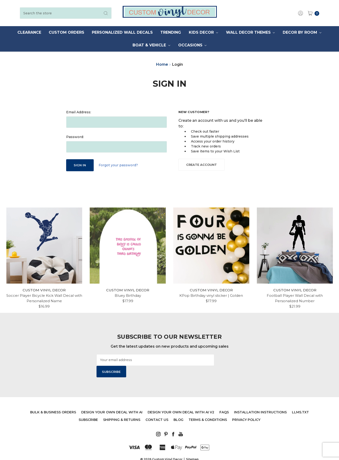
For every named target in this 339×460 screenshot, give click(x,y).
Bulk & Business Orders (53, 401)
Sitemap (192, 447)
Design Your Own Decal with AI (111, 401)
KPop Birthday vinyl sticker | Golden (211, 295)
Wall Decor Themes (250, 32)
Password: (75, 137)
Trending (170, 32)
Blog (178, 408)
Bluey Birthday (128, 295)
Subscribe (88, 408)
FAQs (224, 401)
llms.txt (300, 401)
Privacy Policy (246, 408)
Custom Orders (66, 32)
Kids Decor (203, 32)
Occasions (192, 45)
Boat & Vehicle (151, 45)
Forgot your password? (118, 165)
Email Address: (78, 112)
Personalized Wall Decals (122, 32)
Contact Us (156, 408)
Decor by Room (302, 32)
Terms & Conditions (208, 408)
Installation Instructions (260, 401)
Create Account (201, 165)
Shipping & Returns (121, 408)
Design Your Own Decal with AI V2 (181, 401)
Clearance (29, 32)
